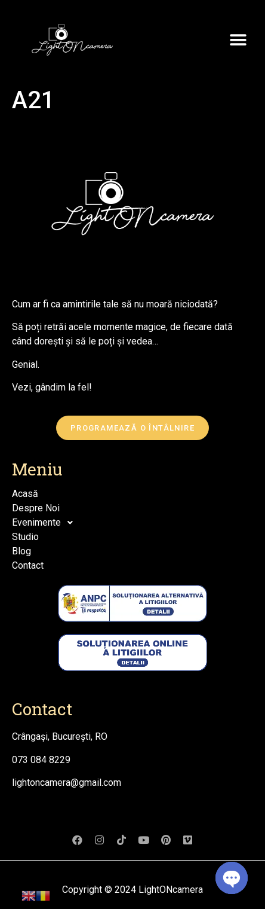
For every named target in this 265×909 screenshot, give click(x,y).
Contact (28, 565)
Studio (25, 536)
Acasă (25, 493)
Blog (21, 551)
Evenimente (45, 522)
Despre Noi (36, 508)
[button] (237, 40)
